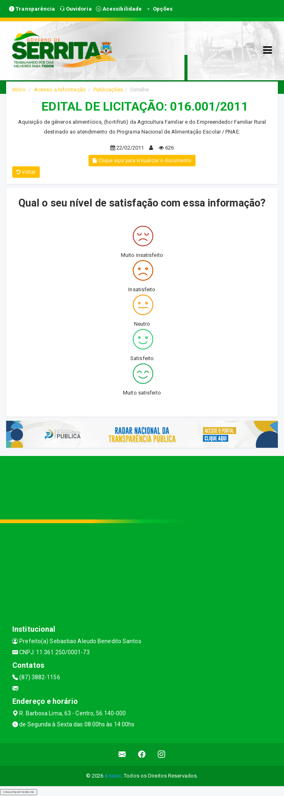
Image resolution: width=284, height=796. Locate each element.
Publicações (108, 89)
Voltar (26, 172)
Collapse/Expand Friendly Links (18, 792)
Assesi (113, 776)
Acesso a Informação (60, 89)
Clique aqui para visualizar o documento (142, 160)
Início (18, 89)
